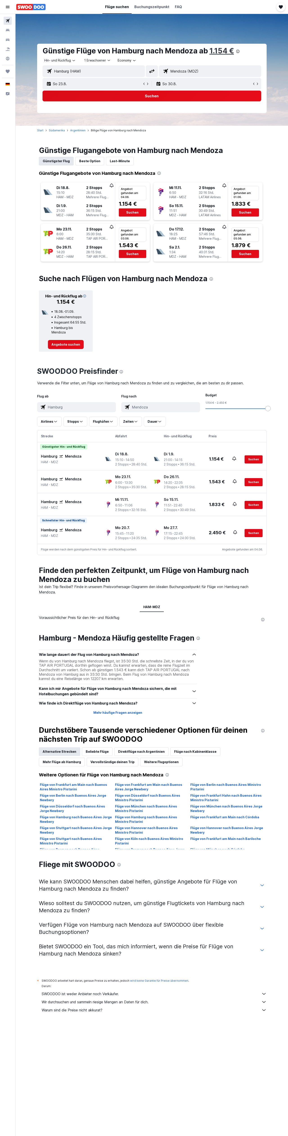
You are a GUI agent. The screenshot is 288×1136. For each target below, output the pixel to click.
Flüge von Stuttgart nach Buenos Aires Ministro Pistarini (71, 841)
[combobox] (60, 60)
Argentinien (78, 130)
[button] (8, 7)
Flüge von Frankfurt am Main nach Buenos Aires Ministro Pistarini (73, 787)
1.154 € (221, 50)
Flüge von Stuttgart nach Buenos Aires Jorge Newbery (76, 830)
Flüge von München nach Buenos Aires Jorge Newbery (226, 808)
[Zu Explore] (8, 58)
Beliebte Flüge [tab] (97, 751)
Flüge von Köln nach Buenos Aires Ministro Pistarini (149, 841)
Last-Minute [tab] (120, 161)
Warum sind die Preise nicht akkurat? (154, 1010)
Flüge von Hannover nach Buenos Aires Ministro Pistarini (146, 830)
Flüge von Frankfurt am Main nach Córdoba (224, 817)
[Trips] (8, 71)
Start (40, 130)
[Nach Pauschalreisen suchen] (8, 49)
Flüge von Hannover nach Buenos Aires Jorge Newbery (226, 830)
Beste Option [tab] (89, 161)
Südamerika (57, 130)
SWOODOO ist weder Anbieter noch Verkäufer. (154, 994)
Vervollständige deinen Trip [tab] (112, 762)
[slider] (268, 408)
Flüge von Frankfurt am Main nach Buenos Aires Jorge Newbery (148, 787)
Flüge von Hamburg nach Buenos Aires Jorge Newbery (76, 819)
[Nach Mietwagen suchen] (8, 39)
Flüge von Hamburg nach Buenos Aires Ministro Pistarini (146, 819)
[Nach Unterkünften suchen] (8, 30)
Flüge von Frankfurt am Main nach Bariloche (225, 839)
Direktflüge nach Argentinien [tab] (141, 751)
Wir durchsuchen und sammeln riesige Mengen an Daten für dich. (154, 1002)
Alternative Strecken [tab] (59, 751)
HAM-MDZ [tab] (151, 607)
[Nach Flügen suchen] (8, 20)
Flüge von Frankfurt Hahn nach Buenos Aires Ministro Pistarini (226, 798)
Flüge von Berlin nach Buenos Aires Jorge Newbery (73, 798)
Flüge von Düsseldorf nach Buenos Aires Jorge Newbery (72, 808)
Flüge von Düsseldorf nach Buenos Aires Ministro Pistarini (147, 798)
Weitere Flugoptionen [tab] (161, 762)
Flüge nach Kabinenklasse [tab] (195, 751)
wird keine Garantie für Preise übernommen (159, 980)
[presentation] (238, 51)
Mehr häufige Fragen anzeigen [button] (117, 712)
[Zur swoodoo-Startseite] (31, 7)
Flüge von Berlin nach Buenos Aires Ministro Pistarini (225, 787)
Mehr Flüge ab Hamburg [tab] (62, 762)
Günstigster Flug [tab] (56, 161)
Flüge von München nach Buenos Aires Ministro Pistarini (146, 808)
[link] (66, 344)
